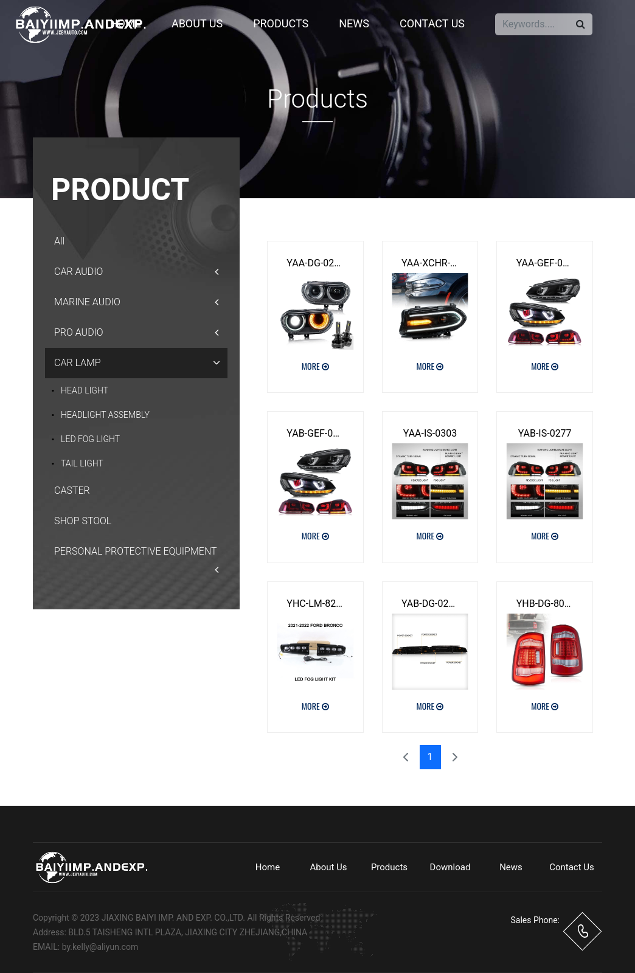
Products (280, 23)
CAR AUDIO (136, 272)
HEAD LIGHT (84, 390)
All (59, 241)
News (354, 23)
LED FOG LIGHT (90, 439)
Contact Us (432, 23)
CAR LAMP (140, 363)
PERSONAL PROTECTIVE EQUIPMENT (136, 556)
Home (125, 23)
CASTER (72, 490)
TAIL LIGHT (82, 463)
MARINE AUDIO (136, 302)
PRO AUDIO (136, 333)
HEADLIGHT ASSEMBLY (105, 415)
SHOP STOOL (82, 521)
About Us (197, 23)
